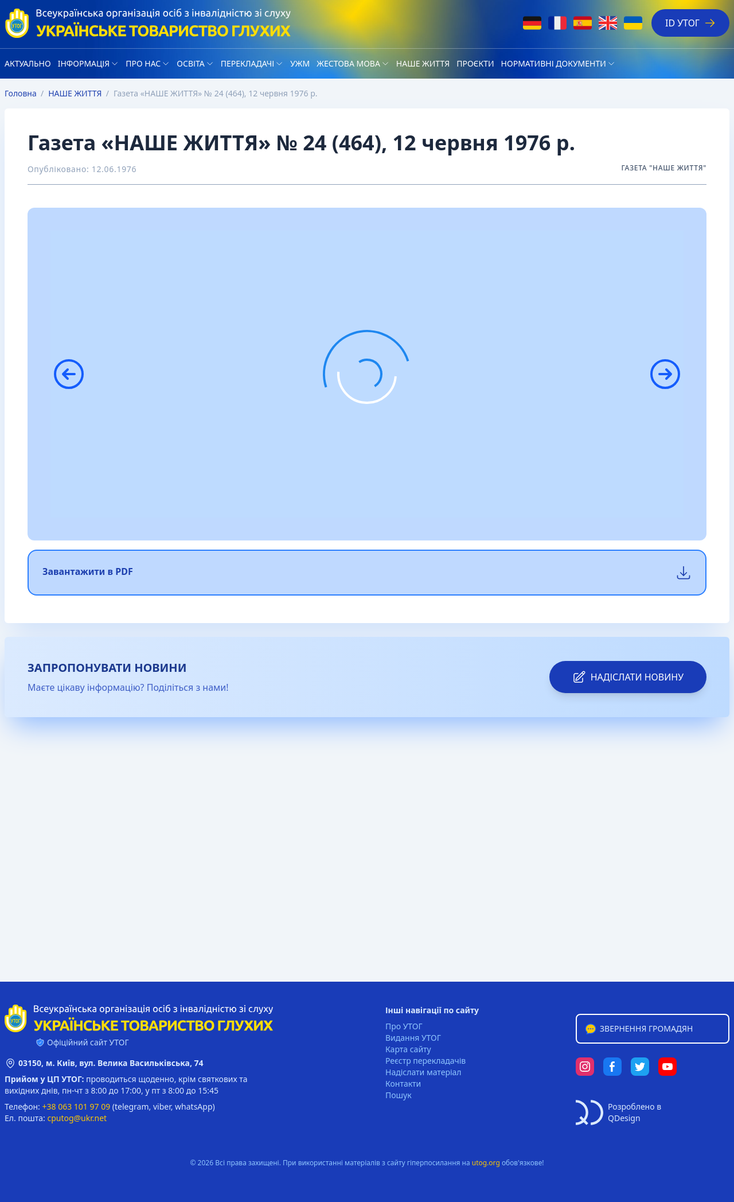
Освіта (190, 63)
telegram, (133, 1106)
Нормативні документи (553, 63)
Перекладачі (247, 63)
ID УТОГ (690, 23)
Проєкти (475, 63)
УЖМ (300, 63)
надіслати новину (628, 677)
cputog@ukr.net (77, 1117)
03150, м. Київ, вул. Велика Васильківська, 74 (111, 1062)
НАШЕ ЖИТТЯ (423, 63)
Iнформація (84, 63)
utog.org (486, 1163)
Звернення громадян (638, 1029)
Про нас (143, 63)
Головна (21, 93)
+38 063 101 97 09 (76, 1106)
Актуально (28, 63)
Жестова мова (348, 63)
